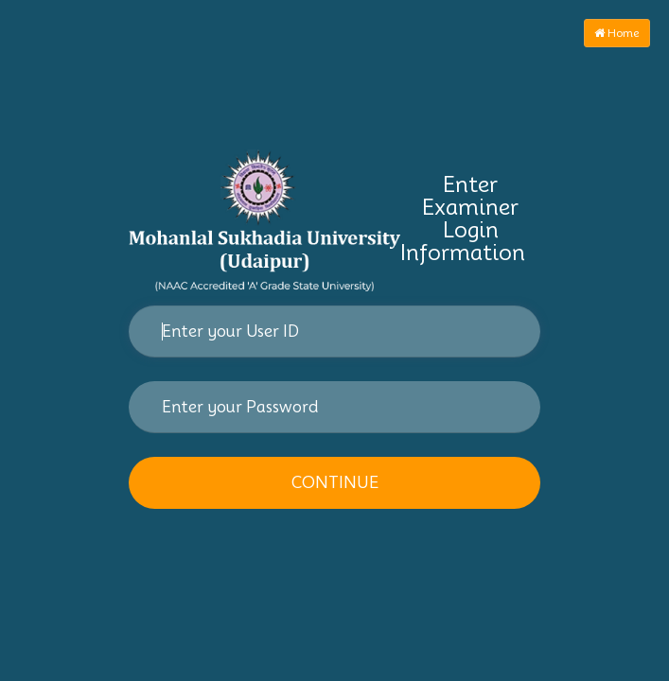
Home (617, 33)
